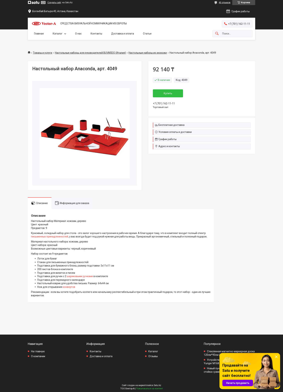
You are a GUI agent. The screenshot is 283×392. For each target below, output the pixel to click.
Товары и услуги (42, 52)
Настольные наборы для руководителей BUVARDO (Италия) (90, 52)
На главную (38, 351)
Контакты (96, 33)
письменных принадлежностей (49, 236)
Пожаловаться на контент (149, 388)
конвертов (69, 286)
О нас (78, 33)
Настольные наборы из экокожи (148, 52)
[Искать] (216, 33)
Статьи (147, 33)
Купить (168, 93)
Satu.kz (157, 385)
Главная (39, 33)
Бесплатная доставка (171, 125)
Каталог (57, 33)
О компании (38, 356)
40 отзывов (224, 2)
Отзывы (153, 356)
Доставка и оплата (122, 33)
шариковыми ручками (80, 276)
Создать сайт (54, 2)
